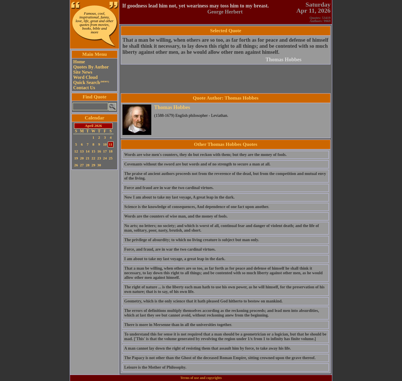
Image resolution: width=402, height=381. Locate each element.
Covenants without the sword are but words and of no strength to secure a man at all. (197, 164)
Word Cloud (85, 77)
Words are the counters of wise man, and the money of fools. (176, 216)
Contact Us (84, 87)
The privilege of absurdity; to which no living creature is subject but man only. (191, 240)
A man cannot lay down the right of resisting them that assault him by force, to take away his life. (207, 348)
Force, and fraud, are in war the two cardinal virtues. (170, 249)
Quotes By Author (91, 66)
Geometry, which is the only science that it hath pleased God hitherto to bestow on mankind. (203, 301)
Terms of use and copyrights (201, 378)
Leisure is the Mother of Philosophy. (155, 367)
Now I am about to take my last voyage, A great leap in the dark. (179, 197)
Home (79, 61)
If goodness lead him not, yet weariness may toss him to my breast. (195, 6)
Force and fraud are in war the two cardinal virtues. (169, 188)
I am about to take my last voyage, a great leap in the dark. (174, 259)
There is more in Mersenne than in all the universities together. (178, 325)
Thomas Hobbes (283, 59)
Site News (82, 72)
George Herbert (225, 12)
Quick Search (91, 82)
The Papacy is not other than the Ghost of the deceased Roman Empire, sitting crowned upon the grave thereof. (220, 358)
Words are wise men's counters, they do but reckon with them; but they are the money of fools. (205, 155)
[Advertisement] (94, 257)
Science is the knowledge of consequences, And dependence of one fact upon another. (196, 207)
